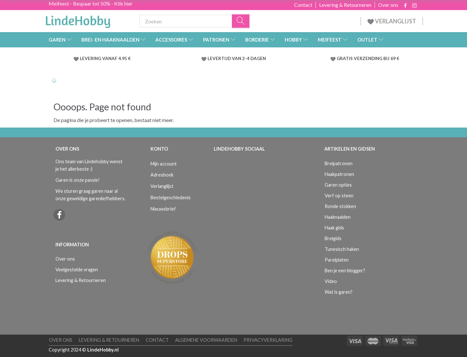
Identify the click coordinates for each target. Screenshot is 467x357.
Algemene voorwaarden (206, 340)
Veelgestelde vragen (76, 269)
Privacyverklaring (268, 340)
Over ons (388, 5)
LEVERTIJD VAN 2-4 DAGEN (237, 58)
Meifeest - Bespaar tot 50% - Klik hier (91, 3)
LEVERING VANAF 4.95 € (105, 58)
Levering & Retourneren (345, 5)
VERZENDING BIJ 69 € (376, 58)
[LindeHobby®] (78, 20)
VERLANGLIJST (391, 21)
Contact (303, 5)
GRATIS (345, 58)
